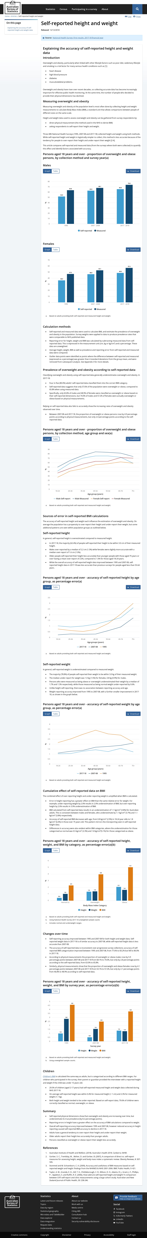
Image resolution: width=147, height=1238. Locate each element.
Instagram (120, 1212)
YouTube (120, 1222)
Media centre (77, 1207)
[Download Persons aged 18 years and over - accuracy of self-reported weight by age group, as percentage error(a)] (133, 714)
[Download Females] (133, 249)
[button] (137, 9)
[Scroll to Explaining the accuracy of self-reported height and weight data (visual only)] (52, 53)
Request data (46, 1225)
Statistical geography (49, 1211)
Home (7, 16)
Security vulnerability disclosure (85, 1221)
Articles (14, 16)
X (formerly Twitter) (124, 1216)
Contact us (76, 1218)
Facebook (120, 1209)
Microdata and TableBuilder (52, 1214)
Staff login (131, 1235)
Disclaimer (66, 1235)
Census (63, 9)
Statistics (50, 9)
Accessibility (109, 1235)
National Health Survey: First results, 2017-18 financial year (78, 38)
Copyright (45, 1235)
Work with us (77, 1204)
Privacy (87, 1235)
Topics (43, 1204)
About (105, 9)
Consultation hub (79, 1214)
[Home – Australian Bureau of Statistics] (12, 1201)
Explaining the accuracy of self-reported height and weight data (20, 29)
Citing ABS (76, 1211)
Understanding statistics (51, 1228)
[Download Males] (133, 171)
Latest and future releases (51, 1201)
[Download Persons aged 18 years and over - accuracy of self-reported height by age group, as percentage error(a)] (133, 587)
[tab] (47, 171)
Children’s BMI (49, 1076)
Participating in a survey (84, 9)
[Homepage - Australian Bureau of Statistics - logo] (12, 7)
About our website (80, 1201)
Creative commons (19, 1235)
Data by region (46, 1207)
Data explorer (46, 1218)
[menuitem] (50, 9)
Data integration (47, 1221)
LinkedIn (119, 1219)
